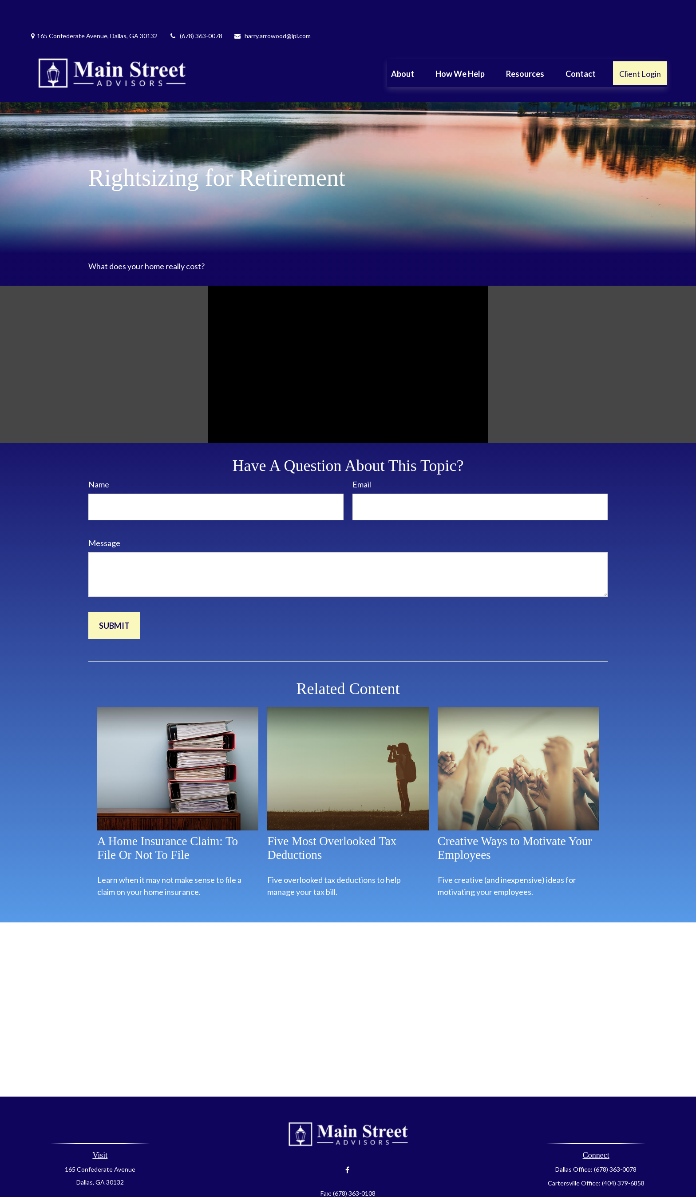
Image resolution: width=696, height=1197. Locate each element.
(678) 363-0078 (195, 9)
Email (361, 458)
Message (104, 516)
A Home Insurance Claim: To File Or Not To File (167, 821)
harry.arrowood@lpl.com (272, 9)
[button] (402, 46)
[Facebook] (347, 1143)
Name (98, 458)
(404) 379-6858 (623, 1156)
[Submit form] (114, 599)
